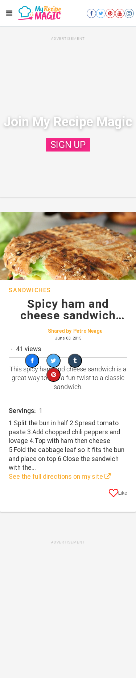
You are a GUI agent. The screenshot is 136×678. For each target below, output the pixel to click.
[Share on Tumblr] (75, 361)
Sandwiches (30, 290)
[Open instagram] (129, 13)
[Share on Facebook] (32, 361)
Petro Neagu (88, 331)
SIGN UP (68, 144)
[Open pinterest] (110, 13)
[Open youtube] (119, 13)
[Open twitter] (101, 13)
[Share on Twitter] (53, 361)
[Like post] (118, 494)
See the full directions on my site (60, 476)
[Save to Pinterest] (53, 375)
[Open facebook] (91, 13)
